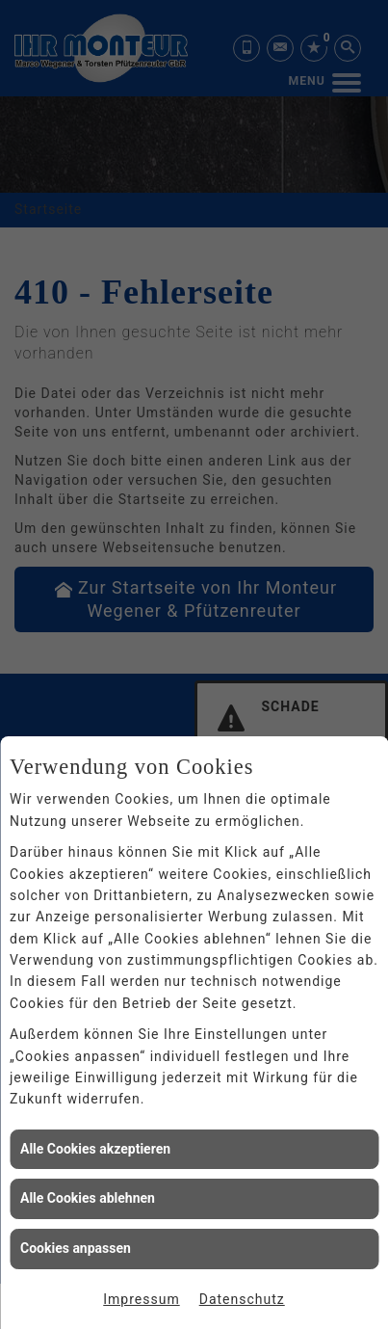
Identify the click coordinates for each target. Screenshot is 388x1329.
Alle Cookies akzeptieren (95, 1148)
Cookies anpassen (75, 1248)
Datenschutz (242, 1299)
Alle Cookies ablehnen (87, 1198)
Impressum (141, 1299)
